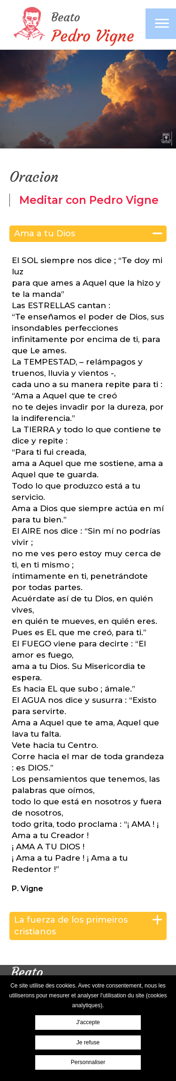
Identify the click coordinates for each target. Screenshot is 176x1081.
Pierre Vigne (72, 25)
